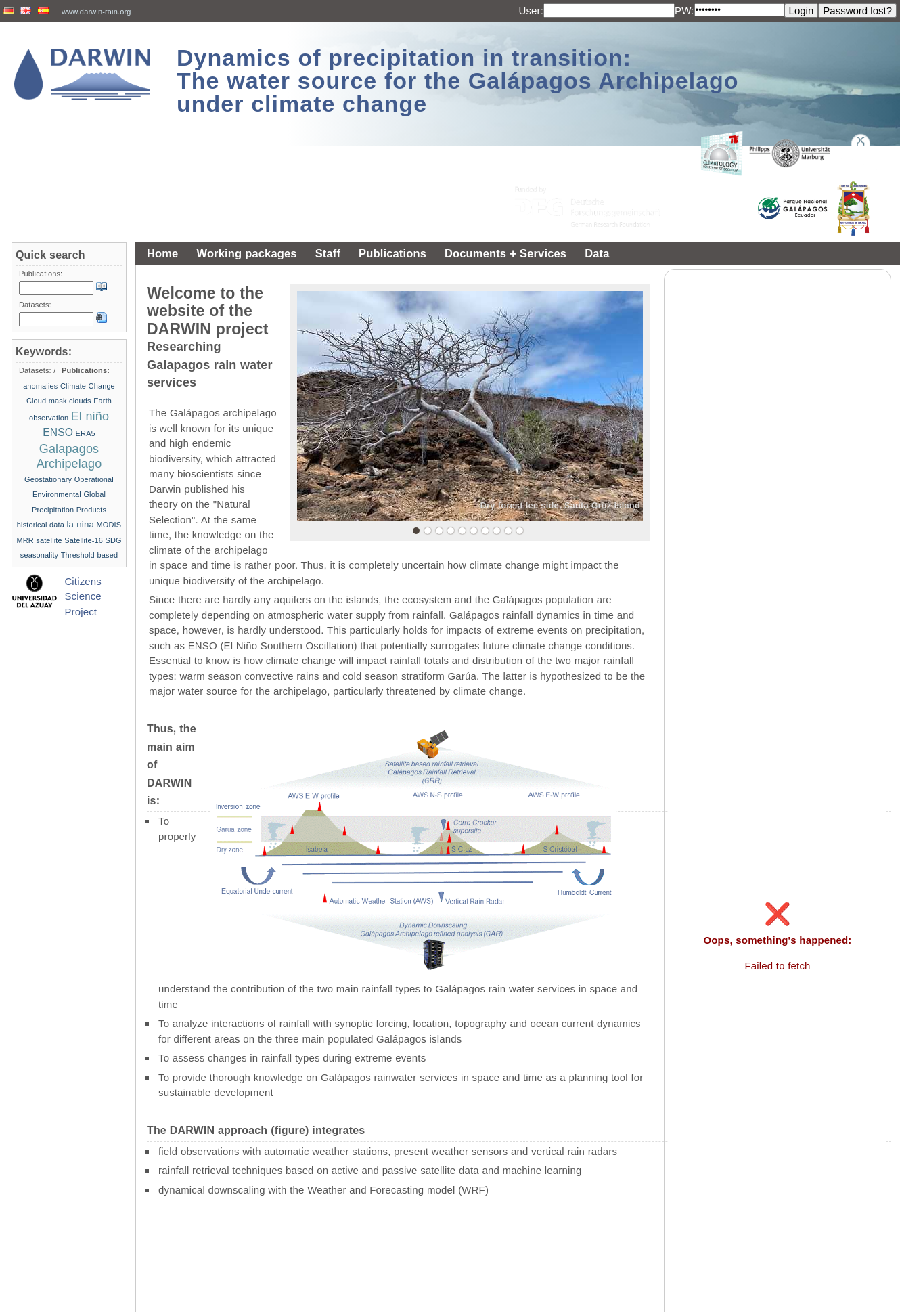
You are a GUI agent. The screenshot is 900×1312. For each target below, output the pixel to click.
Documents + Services (505, 253)
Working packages (246, 253)
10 (519, 530)
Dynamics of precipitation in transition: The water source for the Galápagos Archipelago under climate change (458, 80)
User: (530, 10)
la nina (80, 524)
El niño (90, 416)
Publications (392, 253)
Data (597, 253)
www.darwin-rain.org (96, 11)
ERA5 (85, 433)
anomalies (40, 386)
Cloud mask (46, 401)
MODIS (109, 525)
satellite (49, 540)
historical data (40, 525)
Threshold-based (89, 555)
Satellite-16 (83, 540)
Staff (327, 253)
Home (162, 253)
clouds (80, 401)
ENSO (58, 432)
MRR (24, 540)
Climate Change (87, 386)
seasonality (39, 555)
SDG (113, 540)
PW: (684, 10)
